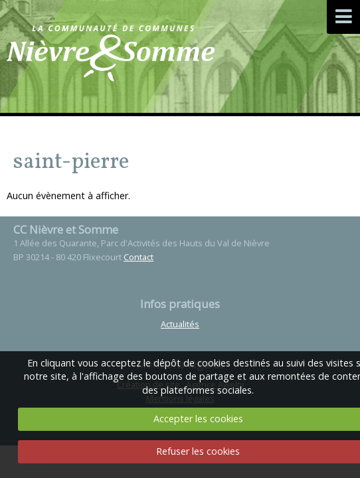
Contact (138, 257)
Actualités (180, 324)
